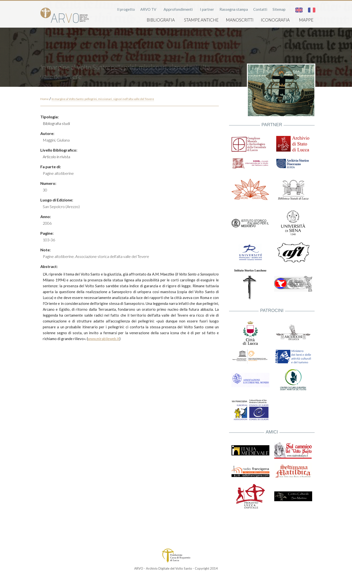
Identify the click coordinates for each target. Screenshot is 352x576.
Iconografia (275, 19)
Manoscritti (239, 19)
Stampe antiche (201, 19)
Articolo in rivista (56, 156)
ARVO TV (148, 9)
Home (44, 99)
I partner (207, 9)
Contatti (260, 9)
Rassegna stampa (234, 9)
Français (311, 10)
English (299, 10)
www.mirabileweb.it (103, 338)
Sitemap (279, 9)
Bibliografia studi (56, 123)
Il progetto (126, 9)
